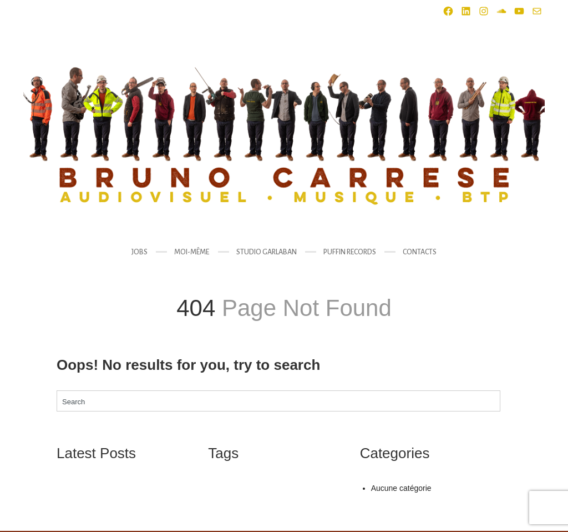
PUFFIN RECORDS (349, 252)
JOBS (139, 252)
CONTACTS (420, 252)
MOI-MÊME (191, 252)
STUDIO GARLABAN (266, 252)
